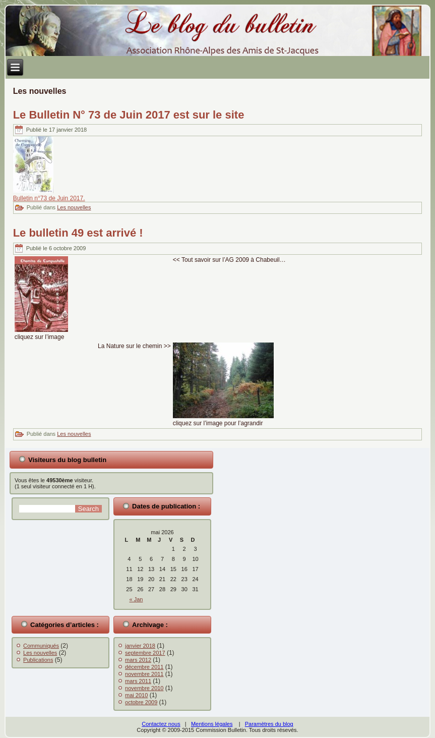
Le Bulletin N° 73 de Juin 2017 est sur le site (128, 114)
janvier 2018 (140, 646)
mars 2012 (138, 660)
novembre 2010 (144, 688)
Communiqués (41, 646)
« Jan (136, 599)
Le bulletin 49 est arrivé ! (78, 232)
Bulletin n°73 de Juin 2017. (49, 198)
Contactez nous (161, 724)
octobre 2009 (141, 702)
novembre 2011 (144, 674)
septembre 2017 (145, 653)
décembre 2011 (144, 667)
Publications (38, 660)
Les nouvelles (74, 207)
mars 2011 (138, 681)
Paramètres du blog (269, 724)
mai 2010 (136, 695)
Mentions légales (212, 724)
